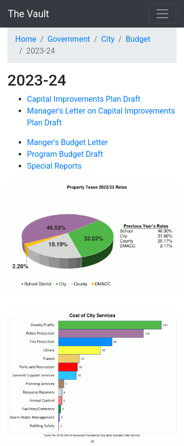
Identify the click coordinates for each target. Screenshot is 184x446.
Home (25, 39)
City (107, 39)
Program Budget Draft (65, 154)
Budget (138, 39)
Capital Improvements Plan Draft (83, 99)
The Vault (28, 14)
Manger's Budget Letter (67, 142)
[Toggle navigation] (162, 14)
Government (69, 39)
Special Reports (54, 166)
